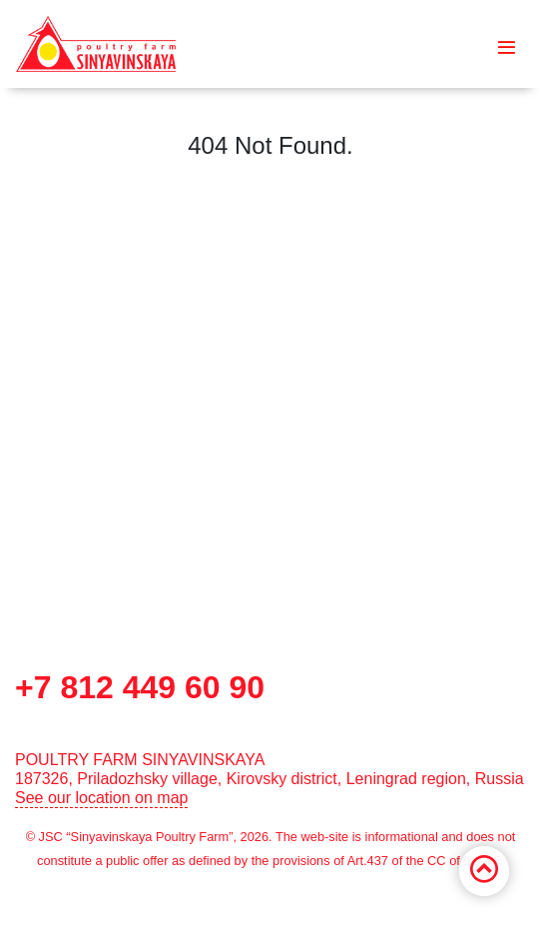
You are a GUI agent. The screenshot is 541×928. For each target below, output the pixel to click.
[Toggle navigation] (506, 44)
